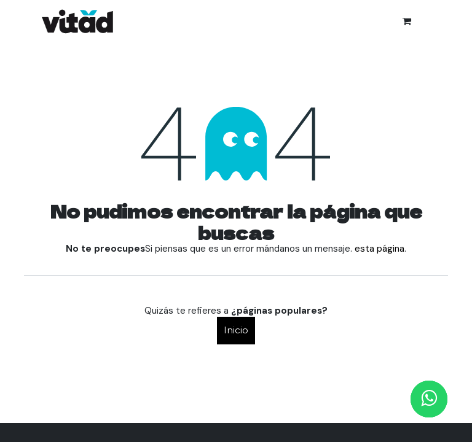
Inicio (236, 330)
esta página (379, 248)
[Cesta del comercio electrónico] (407, 21)
